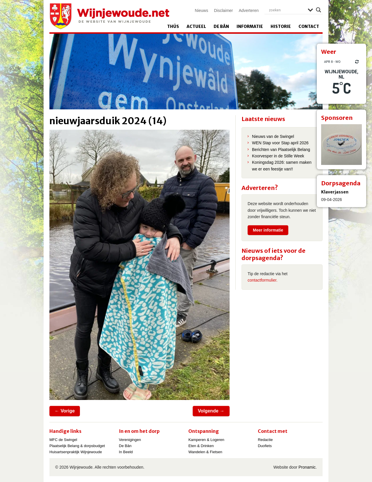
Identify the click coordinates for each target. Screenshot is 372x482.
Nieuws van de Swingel (273, 136)
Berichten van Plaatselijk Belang (281, 149)
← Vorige (65, 410)
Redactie (265, 439)
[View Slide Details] (341, 144)
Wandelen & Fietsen (205, 452)
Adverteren (249, 10)
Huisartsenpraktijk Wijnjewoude (75, 452)
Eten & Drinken (201, 446)
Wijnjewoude (109, 16)
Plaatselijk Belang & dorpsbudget (77, 446)
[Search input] (287, 10)
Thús (173, 26)
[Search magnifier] (318, 10)
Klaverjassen (334, 192)
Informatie (250, 26)
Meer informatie (268, 230)
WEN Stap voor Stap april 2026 (280, 142)
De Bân (221, 26)
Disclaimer (223, 10)
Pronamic (307, 467)
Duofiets (265, 446)
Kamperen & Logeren (206, 439)
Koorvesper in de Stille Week (278, 156)
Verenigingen (130, 439)
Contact (308, 26)
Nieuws (201, 10)
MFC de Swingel (63, 439)
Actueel (196, 26)
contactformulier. (263, 280)
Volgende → (211, 410)
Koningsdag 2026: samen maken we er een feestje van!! (282, 165)
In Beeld (126, 452)
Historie (281, 26)
